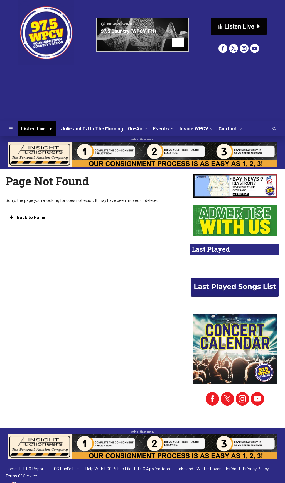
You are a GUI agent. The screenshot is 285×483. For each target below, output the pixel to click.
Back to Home (27, 217)
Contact (230, 128)
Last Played (211, 249)
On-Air (138, 128)
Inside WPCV (197, 128)
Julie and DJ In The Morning (92, 128)
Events (164, 128)
